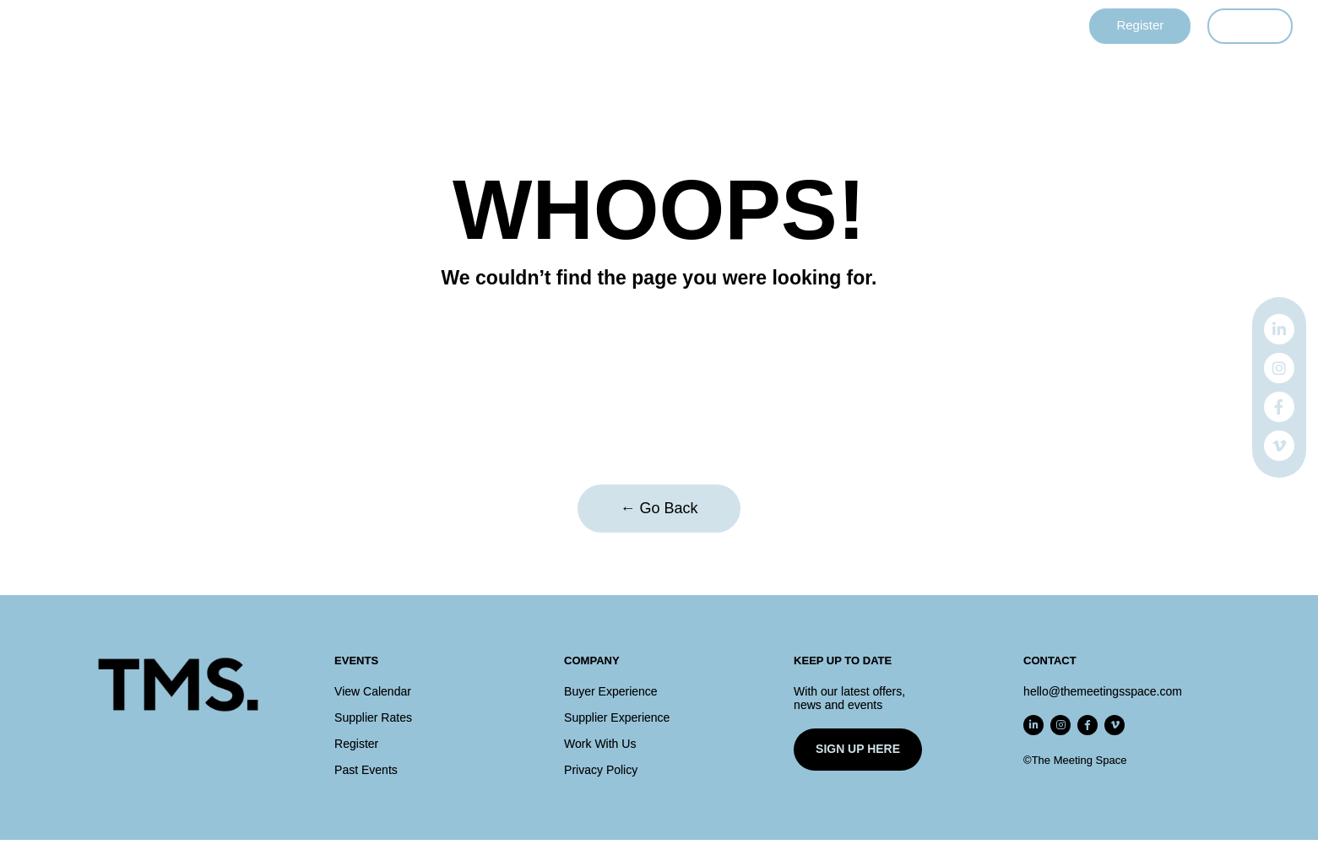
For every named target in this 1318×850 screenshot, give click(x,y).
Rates (762, 26)
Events (419, 26)
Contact (905, 26)
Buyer (491, 26)
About (829, 26)
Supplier (568, 26)
